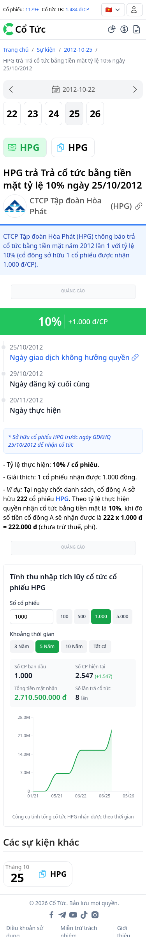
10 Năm (74, 646)
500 (82, 616)
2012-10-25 (78, 49)
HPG (62, 499)
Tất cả (99, 646)
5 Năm (47, 646)
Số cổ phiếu (25, 603)
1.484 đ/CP (78, 9)
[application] (73, 762)
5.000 (122, 616)
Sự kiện (46, 49)
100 (64, 616)
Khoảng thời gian (32, 634)
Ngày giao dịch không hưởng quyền (74, 357)
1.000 (101, 616)
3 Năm (21, 646)
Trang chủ (15, 49)
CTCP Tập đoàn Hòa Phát (73, 206)
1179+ (32, 9)
